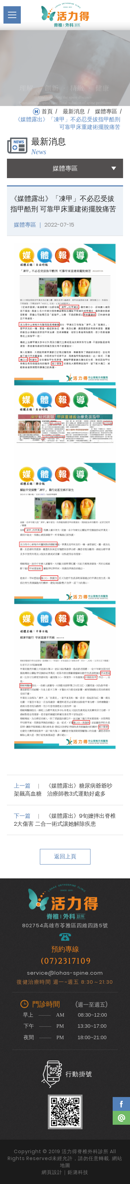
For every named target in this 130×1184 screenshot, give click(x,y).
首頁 (47, 111)
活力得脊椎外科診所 (65, 14)
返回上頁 (65, 856)
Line (121, 1118)
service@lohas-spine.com (65, 972)
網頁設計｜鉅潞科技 (65, 1172)
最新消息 (74, 111)
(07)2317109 (66, 961)
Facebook (121, 1104)
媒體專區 (106, 111)
